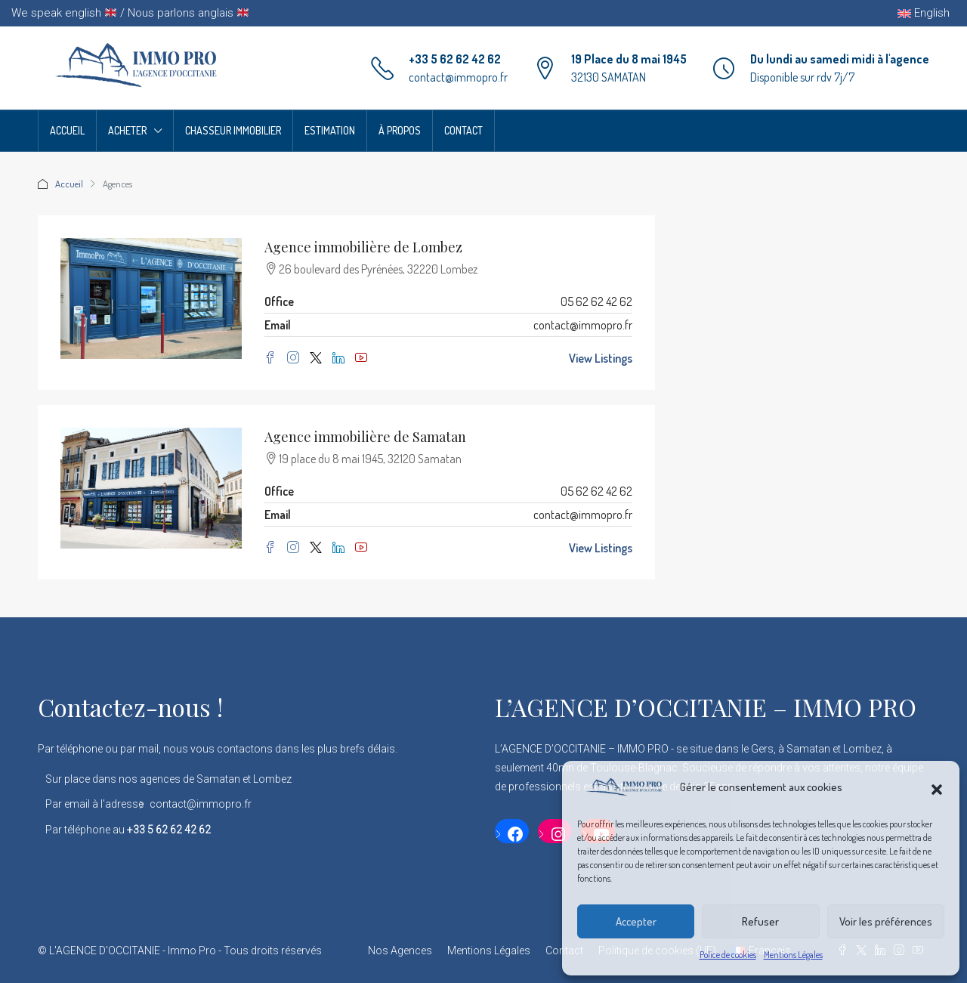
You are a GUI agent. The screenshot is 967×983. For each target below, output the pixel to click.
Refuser (760, 921)
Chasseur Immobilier (233, 130)
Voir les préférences (885, 921)
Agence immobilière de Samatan (365, 437)
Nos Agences (400, 950)
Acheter (127, 130)
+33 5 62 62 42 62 (455, 58)
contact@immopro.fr (458, 77)
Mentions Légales (793, 954)
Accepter (636, 921)
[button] (936, 787)
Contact (463, 130)
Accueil (67, 130)
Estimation (329, 130)
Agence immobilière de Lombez (363, 247)
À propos (399, 130)
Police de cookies (728, 954)
